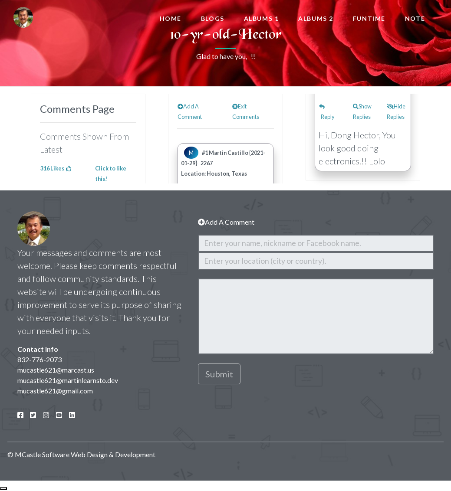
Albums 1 (261, 18)
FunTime (369, 18)
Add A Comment (226, 222)
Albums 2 (315, 18)
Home (170, 18)
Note (415, 18)
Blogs (212, 18)
